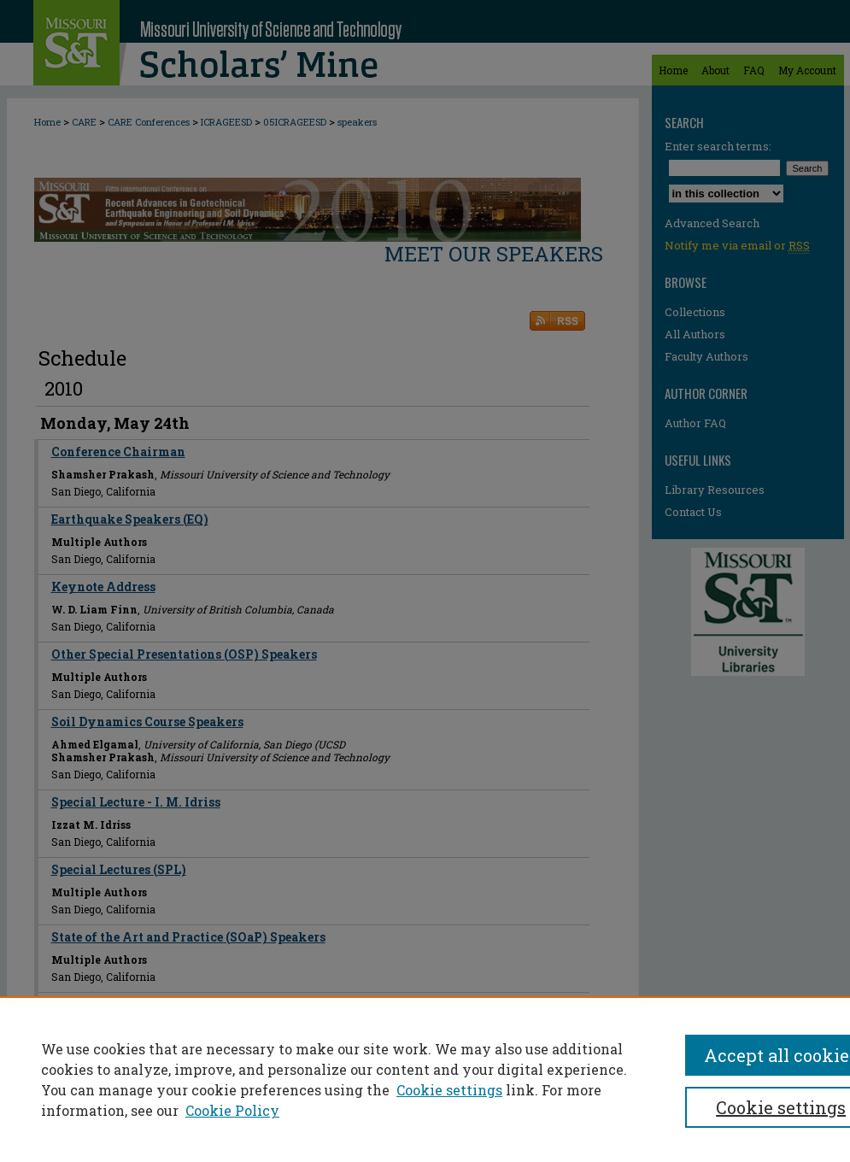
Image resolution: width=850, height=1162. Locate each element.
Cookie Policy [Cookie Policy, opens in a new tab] (232, 1110)
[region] (425, 1079)
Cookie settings (449, 1090)
